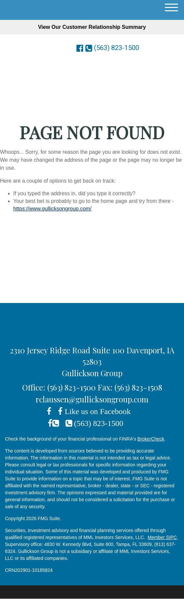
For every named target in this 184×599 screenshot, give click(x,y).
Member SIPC (162, 537)
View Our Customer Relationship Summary (92, 27)
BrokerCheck (150, 439)
